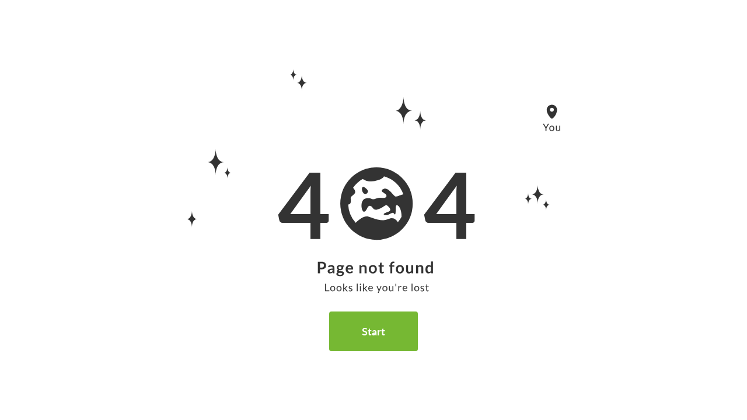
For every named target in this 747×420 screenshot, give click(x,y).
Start (373, 331)
